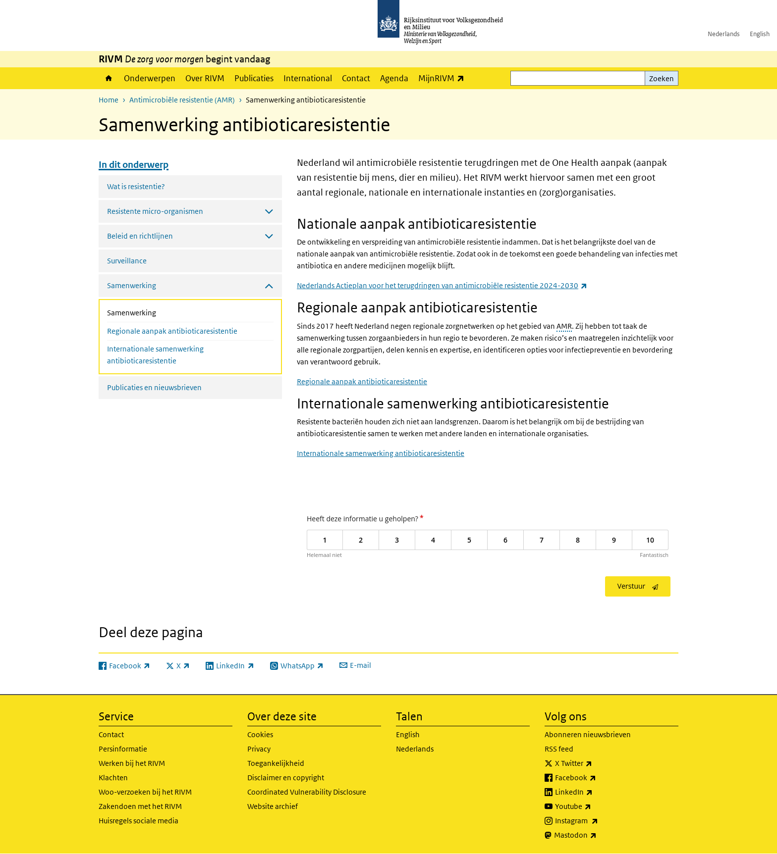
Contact (356, 78)
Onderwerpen (149, 78)
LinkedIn (595, 792)
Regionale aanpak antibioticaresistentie (172, 331)
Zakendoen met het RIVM (140, 806)
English (760, 34)
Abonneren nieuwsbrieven (588, 734)
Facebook (597, 778)
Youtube (595, 806)
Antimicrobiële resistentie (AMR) (182, 99)
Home (109, 78)
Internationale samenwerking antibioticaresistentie (155, 354)
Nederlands (724, 34)
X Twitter (595, 763)
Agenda (394, 78)
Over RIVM (204, 78)
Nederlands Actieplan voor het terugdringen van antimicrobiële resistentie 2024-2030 (442, 285)
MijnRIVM (443, 78)
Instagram (598, 821)
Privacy (259, 749)
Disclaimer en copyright (285, 777)
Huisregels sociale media (138, 820)
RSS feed (559, 749)
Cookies (260, 734)
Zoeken (661, 78)
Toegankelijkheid (275, 763)
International (307, 78)
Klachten (113, 777)
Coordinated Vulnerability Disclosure (306, 792)
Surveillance (127, 260)
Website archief (272, 806)
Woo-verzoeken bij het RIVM (145, 792)
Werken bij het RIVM (132, 763)
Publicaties (254, 78)
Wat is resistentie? (136, 186)
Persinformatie (123, 749)
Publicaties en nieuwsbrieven (154, 387)
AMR (564, 326)
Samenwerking (158, 311)
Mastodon (597, 835)
